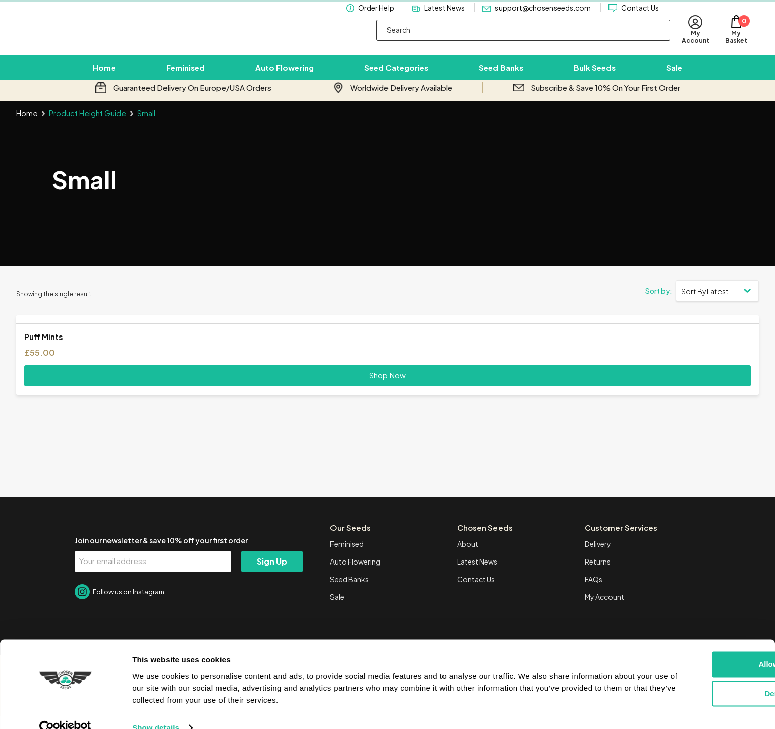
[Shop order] (717, 302)
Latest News (444, 17)
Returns (598, 574)
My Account (604, 609)
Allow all (691, 645)
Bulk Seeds (595, 74)
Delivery (598, 556)
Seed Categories (396, 74)
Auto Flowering (284, 74)
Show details (155, 709)
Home (104, 74)
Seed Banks (501, 74)
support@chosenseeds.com (543, 17)
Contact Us (640, 17)
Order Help (376, 17)
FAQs (593, 591)
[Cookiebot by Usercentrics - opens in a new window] (65, 709)
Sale (674, 74)
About (467, 556)
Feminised (185, 74)
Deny (691, 674)
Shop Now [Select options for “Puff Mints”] (387, 387)
